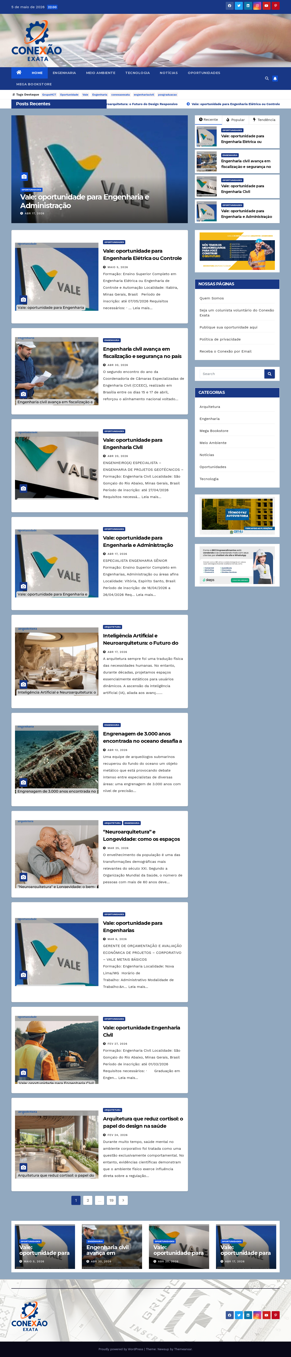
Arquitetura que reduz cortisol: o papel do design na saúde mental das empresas (143, 1126)
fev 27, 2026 (117, 1043)
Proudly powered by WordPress (121, 1349)
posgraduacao (167, 94)
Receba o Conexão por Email (226, 351)
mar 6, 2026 (117, 939)
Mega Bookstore (34, 84)
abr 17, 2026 (34, 213)
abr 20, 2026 (118, 456)
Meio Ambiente (100, 73)
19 (111, 1200)
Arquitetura (112, 627)
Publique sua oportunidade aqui (229, 327)
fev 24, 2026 (118, 1135)
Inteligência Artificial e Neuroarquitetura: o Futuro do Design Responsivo (140, 643)
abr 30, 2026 (118, 365)
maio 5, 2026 (118, 267)
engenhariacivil (144, 94)
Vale (85, 94)
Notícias (169, 73)
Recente (208, 119)
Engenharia (64, 73)
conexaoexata (120, 94)
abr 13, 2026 (118, 750)
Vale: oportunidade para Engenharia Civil (178, 1253)
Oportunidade (69, 94)
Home (37, 73)
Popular (235, 120)
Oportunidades (204, 73)
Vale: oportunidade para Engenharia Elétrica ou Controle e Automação (142, 258)
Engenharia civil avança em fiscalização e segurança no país (110, 1256)
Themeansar (183, 1349)
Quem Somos (212, 298)
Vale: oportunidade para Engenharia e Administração (84, 201)
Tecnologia (137, 73)
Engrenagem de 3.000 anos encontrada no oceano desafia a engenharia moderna (142, 741)
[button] (267, 78)
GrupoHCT (49, 94)
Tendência (264, 120)
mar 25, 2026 (118, 848)
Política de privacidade (220, 339)
